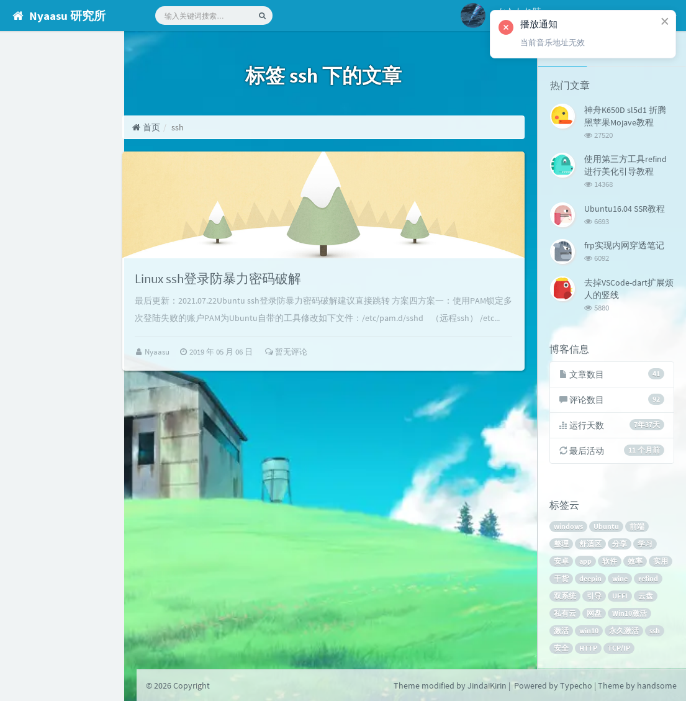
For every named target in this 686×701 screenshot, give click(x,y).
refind (649, 579)
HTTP (589, 649)
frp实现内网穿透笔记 (624, 244)
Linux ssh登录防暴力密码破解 (248, 286)
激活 (561, 631)
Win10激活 (630, 614)
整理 (561, 544)
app (586, 562)
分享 (620, 544)
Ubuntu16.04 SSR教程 (624, 208)
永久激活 (624, 631)
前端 (637, 527)
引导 (594, 597)
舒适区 (591, 544)
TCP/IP (619, 649)
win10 (589, 631)
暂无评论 (313, 377)
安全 (561, 649)
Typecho (576, 685)
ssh (655, 631)
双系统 (565, 597)
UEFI (620, 597)
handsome (657, 685)
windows (569, 527)
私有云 (565, 614)
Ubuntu (607, 527)
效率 (635, 562)
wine (620, 579)
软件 (610, 562)
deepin (591, 579)
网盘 (594, 614)
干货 (561, 579)
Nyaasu (184, 377)
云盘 (646, 597)
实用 (661, 562)
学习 (645, 544)
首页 (173, 127)
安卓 (561, 562)
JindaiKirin (487, 685)
